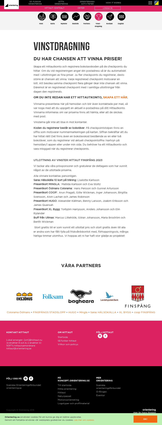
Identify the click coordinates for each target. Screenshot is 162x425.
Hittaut (62, 392)
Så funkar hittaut (67, 340)
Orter (81, 8)
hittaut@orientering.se (18, 348)
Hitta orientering (67, 389)
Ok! (145, 419)
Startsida (63, 337)
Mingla (83, 312)
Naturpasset (64, 396)
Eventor (100, 395)
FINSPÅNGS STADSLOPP (49, 312)
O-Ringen (101, 391)
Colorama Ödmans (18, 312)
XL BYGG (125, 312)
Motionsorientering (68, 399)
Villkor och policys (68, 344)
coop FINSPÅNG (144, 312)
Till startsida (64, 385)
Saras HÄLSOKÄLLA (103, 312)
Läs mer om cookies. (84, 420)
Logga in (107, 8)
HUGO (72, 312)
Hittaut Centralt (54, 8)
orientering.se (14, 388)
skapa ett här (115, 97)
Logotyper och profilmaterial (74, 403)
